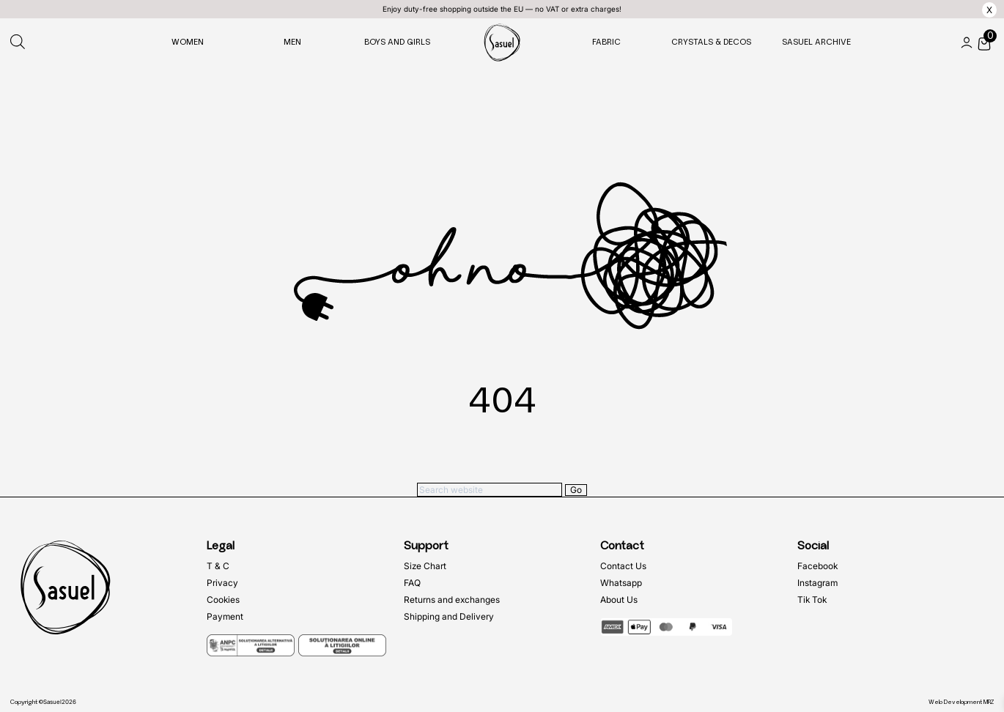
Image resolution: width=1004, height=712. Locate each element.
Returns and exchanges (452, 599)
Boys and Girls (397, 42)
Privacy (222, 582)
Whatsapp (621, 582)
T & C (218, 565)
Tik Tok (812, 599)
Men (292, 42)
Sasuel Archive (816, 42)
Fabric (606, 42)
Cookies (223, 599)
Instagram (817, 582)
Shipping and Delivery (449, 616)
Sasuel (52, 701)
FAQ (412, 582)
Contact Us (623, 565)
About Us (619, 599)
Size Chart (425, 565)
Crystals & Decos (711, 42)
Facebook (817, 565)
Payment (225, 616)
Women (187, 42)
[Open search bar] (17, 42)
